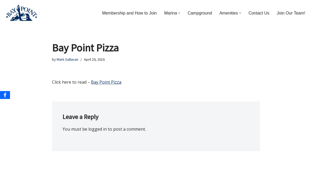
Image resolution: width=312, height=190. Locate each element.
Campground (200, 13)
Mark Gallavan (67, 59)
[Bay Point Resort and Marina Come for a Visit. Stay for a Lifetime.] (21, 13)
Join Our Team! (291, 13)
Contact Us (258, 13)
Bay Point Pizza (106, 82)
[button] (179, 13)
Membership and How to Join (129, 13)
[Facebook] (5, 95)
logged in (97, 129)
